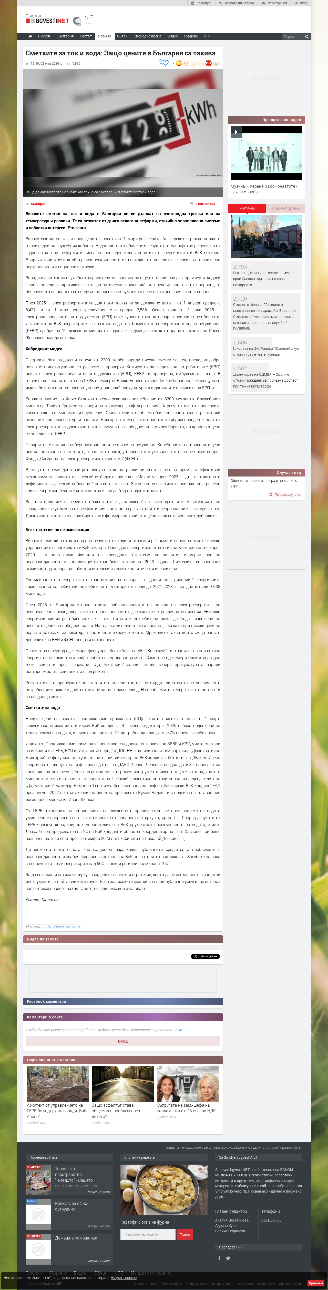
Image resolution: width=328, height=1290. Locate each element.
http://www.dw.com (62, 926)
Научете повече (124, 1277)
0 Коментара (205, 203)
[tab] (247, 210)
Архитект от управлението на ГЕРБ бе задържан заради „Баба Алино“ (58, 1110)
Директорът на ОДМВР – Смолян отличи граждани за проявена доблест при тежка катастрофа (265, 380)
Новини (104, 36)
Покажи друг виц (285, 494)
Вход (123, 1041)
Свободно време (147, 36)
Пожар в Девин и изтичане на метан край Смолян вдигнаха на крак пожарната (263, 278)
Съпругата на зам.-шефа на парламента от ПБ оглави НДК (186, 1107)
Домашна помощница (76, 1238)
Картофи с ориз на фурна (144, 1222)
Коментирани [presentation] (285, 208)
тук (179, 1030)
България (38, 203)
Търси (185, 1234)
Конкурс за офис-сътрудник (71, 1206)
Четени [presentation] (247, 208)
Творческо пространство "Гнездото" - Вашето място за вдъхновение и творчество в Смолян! (76, 1183)
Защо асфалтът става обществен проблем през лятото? (116, 1110)
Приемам (316, 1283)
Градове (191, 36)
